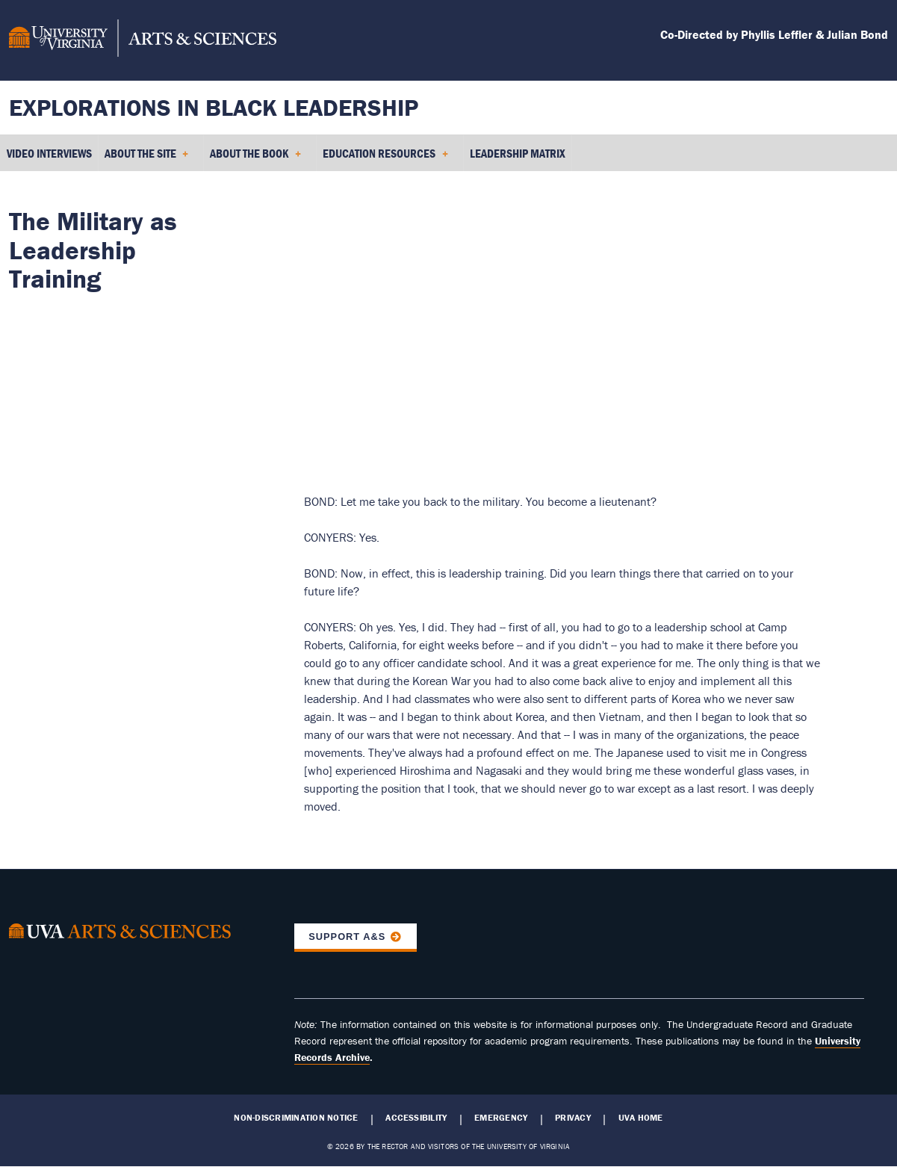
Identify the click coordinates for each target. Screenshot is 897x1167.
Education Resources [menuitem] (385, 158)
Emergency (500, 1117)
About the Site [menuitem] (147, 158)
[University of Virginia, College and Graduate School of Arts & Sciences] (142, 40)
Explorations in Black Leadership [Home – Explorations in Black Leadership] (213, 107)
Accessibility (416, 1117)
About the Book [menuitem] (255, 158)
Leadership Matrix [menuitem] (517, 153)
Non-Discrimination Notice (296, 1117)
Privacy (573, 1117)
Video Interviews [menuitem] (49, 153)
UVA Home (640, 1117)
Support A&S (346, 936)
